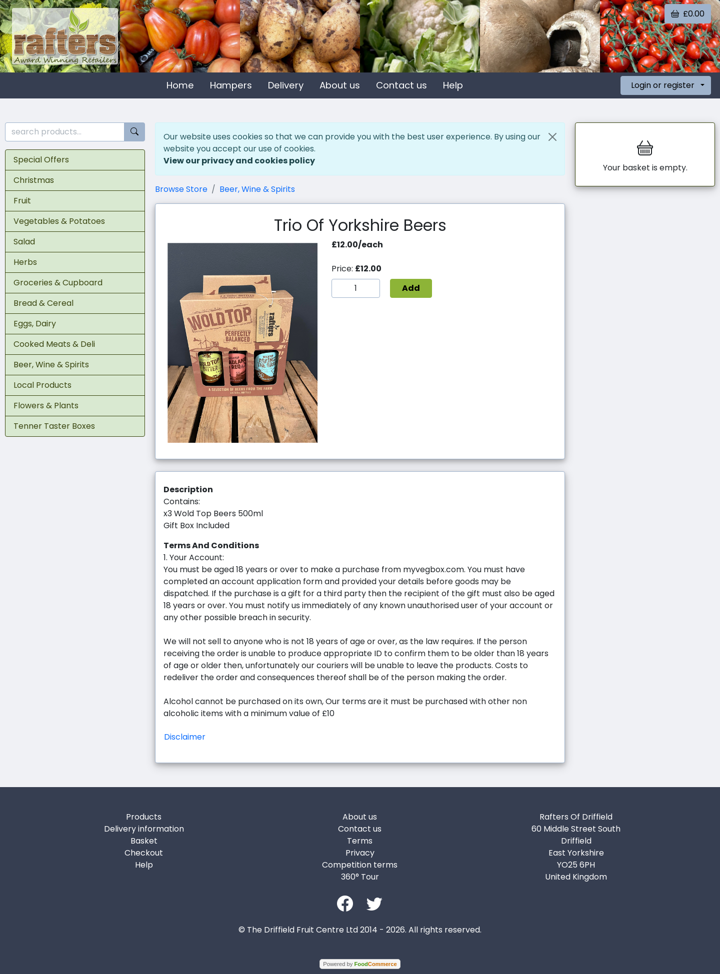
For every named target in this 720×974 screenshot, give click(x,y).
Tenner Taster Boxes (54, 426)
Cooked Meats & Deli (54, 344)
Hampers (231, 85)
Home (180, 85)
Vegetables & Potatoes (59, 221)
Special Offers (41, 159)
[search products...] (64, 132)
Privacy (360, 853)
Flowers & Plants (46, 405)
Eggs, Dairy (35, 323)
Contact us (401, 85)
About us (340, 85)
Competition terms (360, 865)
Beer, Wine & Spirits (51, 364)
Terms (359, 841)
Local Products (43, 385)
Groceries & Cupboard (58, 282)
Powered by (359, 964)
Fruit (22, 200)
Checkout (143, 853)
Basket (144, 841)
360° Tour (360, 877)
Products (144, 817)
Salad (24, 241)
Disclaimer (185, 737)
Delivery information (144, 829)
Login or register (662, 85)
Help (453, 85)
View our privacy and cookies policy (239, 160)
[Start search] (134, 132)
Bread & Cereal (44, 303)
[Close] (552, 137)
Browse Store (181, 189)
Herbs (25, 262)
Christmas (34, 180)
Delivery (286, 85)
